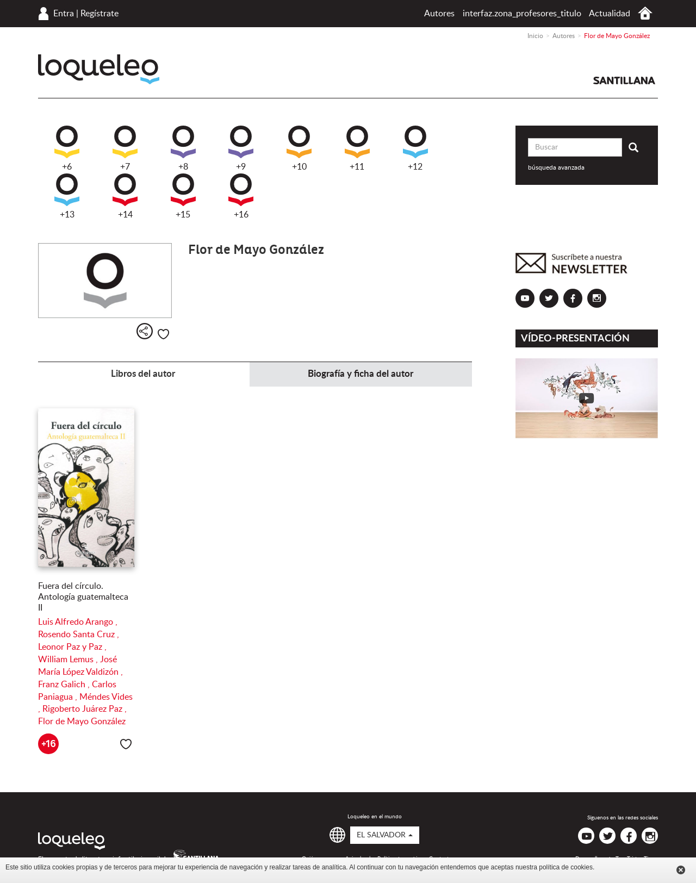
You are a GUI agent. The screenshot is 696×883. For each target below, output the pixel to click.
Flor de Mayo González (82, 721)
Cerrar (680, 870)
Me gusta (163, 334)
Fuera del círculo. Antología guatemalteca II (83, 597)
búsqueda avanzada (556, 167)
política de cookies (566, 867)
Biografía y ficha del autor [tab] (360, 373)
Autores (439, 13)
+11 (357, 148)
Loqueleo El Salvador (98, 69)
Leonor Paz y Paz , (72, 647)
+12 (415, 148)
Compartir (144, 331)
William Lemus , (69, 659)
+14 (125, 196)
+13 (66, 196)
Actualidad (609, 13)
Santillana (624, 80)
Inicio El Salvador (645, 13)
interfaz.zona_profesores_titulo (522, 13)
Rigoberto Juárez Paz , (84, 709)
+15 (183, 196)
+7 (125, 148)
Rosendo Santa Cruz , (78, 634)
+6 (66, 148)
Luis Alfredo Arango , (77, 622)
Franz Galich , (65, 684)
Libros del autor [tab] (143, 373)
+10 (299, 148)
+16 (240, 196)
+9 (240, 148)
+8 (183, 148)
